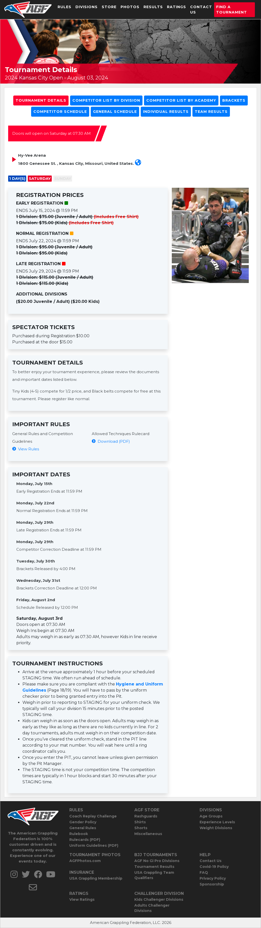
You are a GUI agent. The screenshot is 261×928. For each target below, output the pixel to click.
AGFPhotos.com (85, 860)
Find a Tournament (231, 10)
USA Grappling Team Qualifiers (154, 875)
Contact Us (201, 10)
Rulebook (78, 833)
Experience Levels (217, 822)
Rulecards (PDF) (84, 839)
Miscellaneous (148, 833)
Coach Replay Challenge (93, 816)
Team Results (211, 111)
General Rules (82, 828)
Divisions (86, 7)
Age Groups (211, 816)
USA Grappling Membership (95, 878)
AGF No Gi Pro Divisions (156, 860)
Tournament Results (154, 866)
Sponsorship (212, 884)
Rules (64, 7)
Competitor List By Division (106, 100)
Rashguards (145, 816)
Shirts (140, 822)
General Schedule (115, 111)
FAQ (204, 872)
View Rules (25, 449)
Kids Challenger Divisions (158, 899)
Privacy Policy (213, 878)
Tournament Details (41, 100)
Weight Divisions (216, 828)
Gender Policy (82, 822)
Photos (130, 7)
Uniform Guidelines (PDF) (93, 845)
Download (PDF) (111, 441)
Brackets (233, 100)
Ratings (176, 7)
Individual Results (166, 111)
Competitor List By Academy (181, 100)
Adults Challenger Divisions (151, 908)
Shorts (140, 828)
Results (153, 7)
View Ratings (82, 899)
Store (109, 7)
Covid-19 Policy (214, 866)
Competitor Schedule (60, 111)
